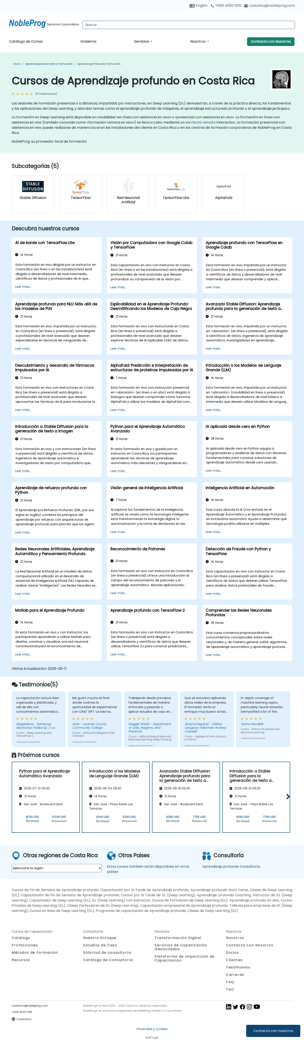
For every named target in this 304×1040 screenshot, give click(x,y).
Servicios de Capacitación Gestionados (181, 947)
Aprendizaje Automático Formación (49, 64)
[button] (287, 796)
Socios (232, 952)
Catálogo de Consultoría (108, 959)
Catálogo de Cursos (26, 41)
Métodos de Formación (35, 952)
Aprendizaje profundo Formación (99, 64)
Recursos (21, 959)
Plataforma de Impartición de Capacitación (185, 958)
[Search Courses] (188, 25)
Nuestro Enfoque (99, 937)
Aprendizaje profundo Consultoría (231, 866)
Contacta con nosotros (273, 1030)
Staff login (152, 1037)
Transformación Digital (178, 937)
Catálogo (21, 937)
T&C (230, 989)
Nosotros (198, 41)
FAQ (230, 982)
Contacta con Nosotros (271, 41)
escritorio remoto (201, 122)
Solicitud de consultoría (107, 953)
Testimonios (238, 967)
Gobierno (88, 41)
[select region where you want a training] (57, 868)
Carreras (235, 974)
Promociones (25, 945)
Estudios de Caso (100, 945)
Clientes (234, 959)
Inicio (17, 64)
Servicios (142, 41)
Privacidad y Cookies (152, 1029)
